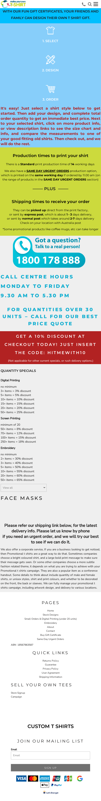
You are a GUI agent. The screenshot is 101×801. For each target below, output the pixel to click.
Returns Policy (50, 660)
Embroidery (50, 623)
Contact (50, 631)
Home (50, 610)
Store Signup (18, 692)
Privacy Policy (50, 668)
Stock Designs (51, 614)
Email (14, 749)
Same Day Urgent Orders (50, 639)
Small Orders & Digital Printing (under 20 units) (50, 618)
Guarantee (50, 664)
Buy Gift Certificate (50, 635)
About (50, 627)
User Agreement (51, 672)
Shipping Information (50, 677)
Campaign (16, 696)
